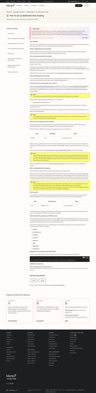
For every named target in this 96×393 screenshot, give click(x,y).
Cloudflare (35, 234)
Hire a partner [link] (40, 320)
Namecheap (36, 245)
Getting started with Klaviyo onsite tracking (41, 266)
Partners (24, 1)
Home (7, 1)
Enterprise (19, 1)
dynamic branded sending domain (45, 86)
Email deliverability (30, 11)
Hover (34, 242)
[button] (34, 279)
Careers (29, 1)
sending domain (81, 68)
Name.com (35, 237)
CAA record (80, 186)
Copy (87, 256)
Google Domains (37, 231)
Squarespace (36, 248)
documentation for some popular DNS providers (58, 149)
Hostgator (35, 239)
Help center (12, 1)
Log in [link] (66, 320)
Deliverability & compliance (19, 11)
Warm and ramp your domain (42, 11)
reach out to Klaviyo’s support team (80, 86)
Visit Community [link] (12, 320)
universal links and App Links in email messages (70, 73)
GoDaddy (35, 228)
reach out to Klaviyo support (57, 163)
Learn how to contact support (57, 284)
